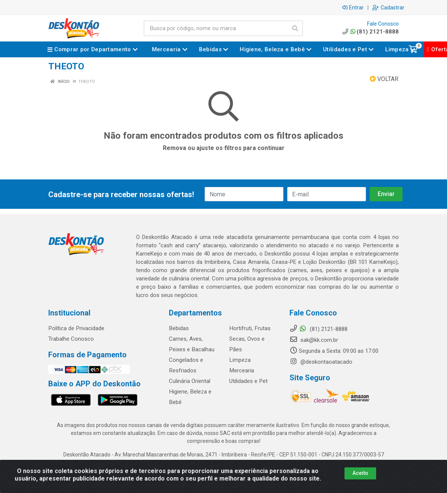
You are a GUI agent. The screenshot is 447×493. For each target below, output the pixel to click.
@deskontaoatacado (320, 361)
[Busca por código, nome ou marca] (216, 28)
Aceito (360, 473)
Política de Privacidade (76, 328)
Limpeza (239, 360)
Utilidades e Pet (248, 381)
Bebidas (178, 328)
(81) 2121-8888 (370, 31)
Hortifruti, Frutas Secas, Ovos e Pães (249, 339)
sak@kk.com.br (313, 340)
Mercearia (241, 370)
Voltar (384, 79)
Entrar (353, 7)
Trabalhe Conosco (71, 338)
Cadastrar (388, 7)
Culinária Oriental (189, 381)
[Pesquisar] (295, 28)
